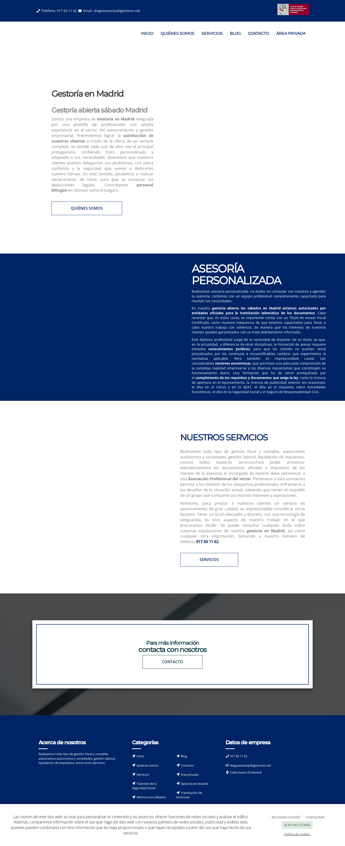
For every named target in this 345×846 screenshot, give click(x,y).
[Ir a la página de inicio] (31, 34)
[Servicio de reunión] (102, 486)
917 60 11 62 (67, 10)
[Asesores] (86, 303)
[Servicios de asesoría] (242, 147)
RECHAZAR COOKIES (286, 817)
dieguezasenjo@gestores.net (117, 10)
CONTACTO (258, 33)
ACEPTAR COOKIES (297, 825)
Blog (184, 756)
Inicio (140, 756)
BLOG (235, 33)
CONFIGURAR (314, 817)
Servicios (143, 774)
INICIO (147, 33)
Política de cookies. (297, 834)
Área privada (190, 774)
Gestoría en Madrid (194, 783)
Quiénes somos (148, 765)
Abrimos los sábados (151, 797)
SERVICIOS (212, 33)
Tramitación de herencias (189, 795)
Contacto (187, 765)
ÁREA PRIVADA (290, 33)
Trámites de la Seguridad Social (144, 785)
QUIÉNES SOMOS (177, 33)
